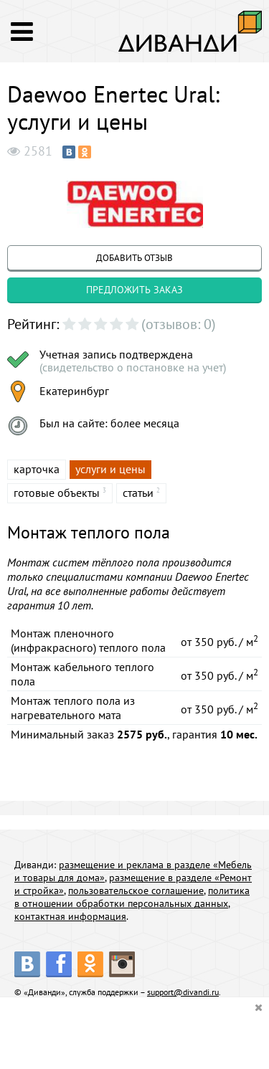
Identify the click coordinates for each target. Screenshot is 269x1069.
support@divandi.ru (183, 992)
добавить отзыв (134, 258)
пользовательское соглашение (136, 890)
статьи (138, 492)
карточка (37, 469)
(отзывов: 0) (178, 324)
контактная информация (70, 916)
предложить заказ (134, 289)
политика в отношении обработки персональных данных (132, 897)
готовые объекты (57, 492)
